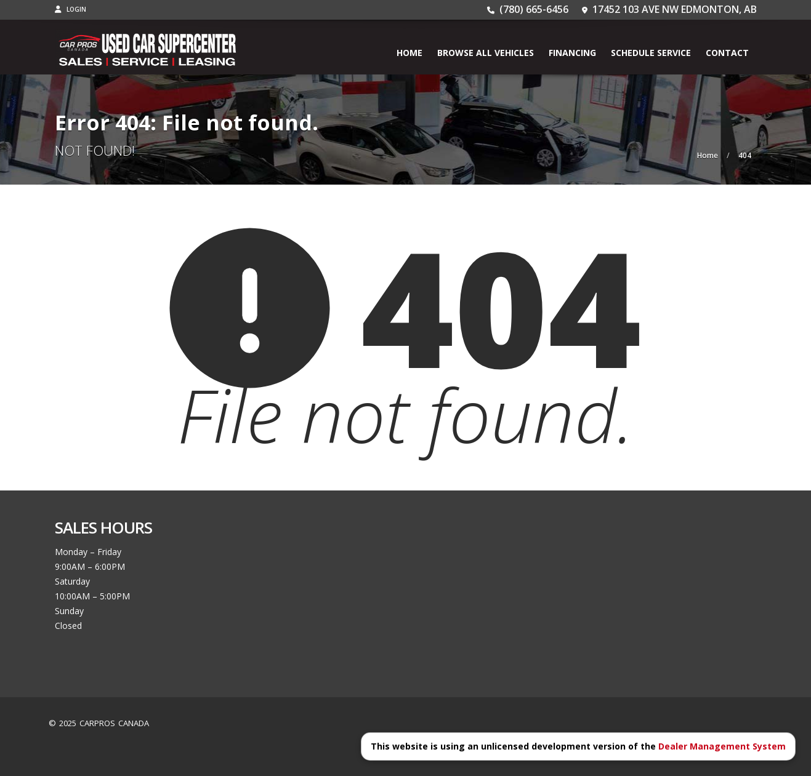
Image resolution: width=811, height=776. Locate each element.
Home (409, 52)
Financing (572, 52)
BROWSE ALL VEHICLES (485, 52)
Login (70, 9)
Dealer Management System (722, 746)
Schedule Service (651, 52)
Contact (727, 52)
